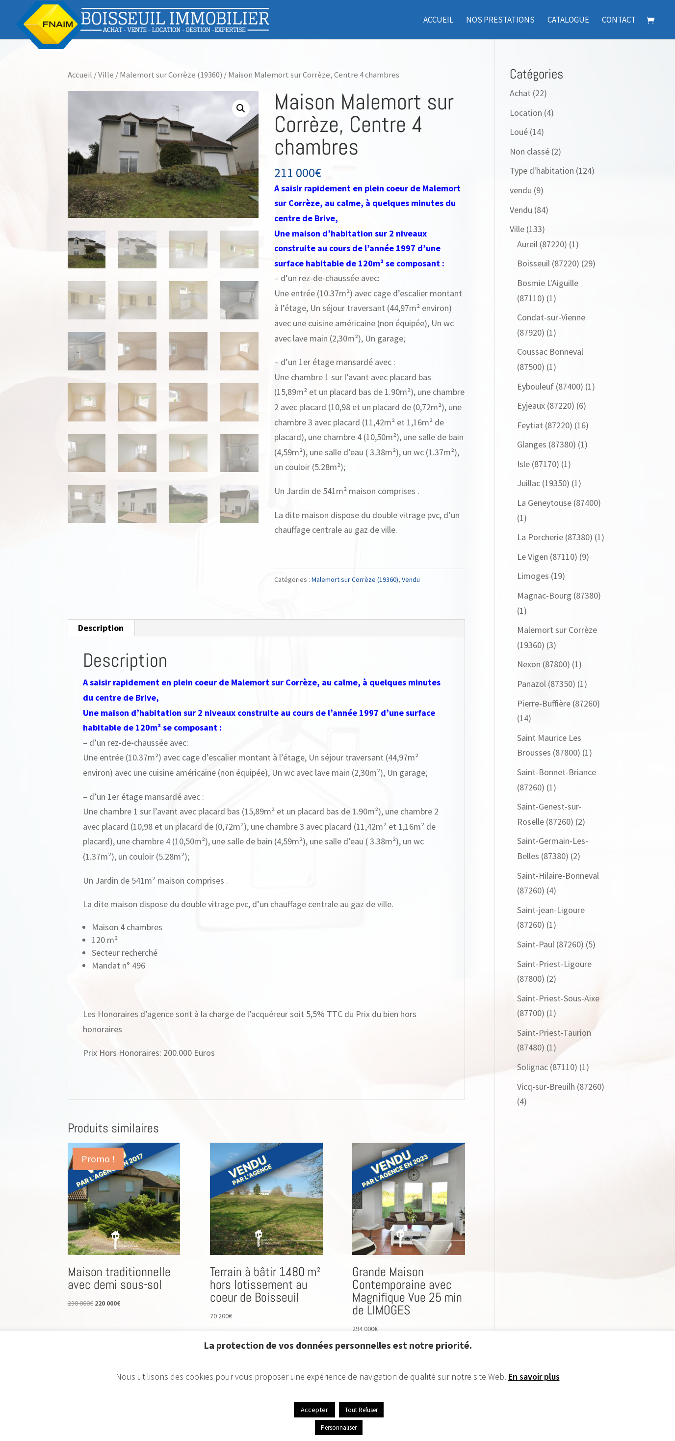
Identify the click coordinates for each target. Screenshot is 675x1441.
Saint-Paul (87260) (550, 944)
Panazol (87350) (546, 683)
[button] (241, 108)
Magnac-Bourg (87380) (559, 595)
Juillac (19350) (543, 483)
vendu (521, 190)
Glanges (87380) (546, 444)
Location (526, 112)
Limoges (533, 575)
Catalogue (568, 20)
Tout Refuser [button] (361, 1410)
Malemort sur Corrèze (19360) (171, 75)
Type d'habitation (542, 170)
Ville (106, 75)
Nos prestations (500, 20)
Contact (619, 20)
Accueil (438, 20)
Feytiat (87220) (544, 425)
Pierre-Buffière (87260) (558, 703)
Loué (519, 131)
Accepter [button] (314, 1409)
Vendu (411, 579)
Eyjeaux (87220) (545, 405)
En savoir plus (534, 1376)
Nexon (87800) (543, 664)
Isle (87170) (538, 464)
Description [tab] (101, 627)
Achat (520, 93)
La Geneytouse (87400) (559, 502)
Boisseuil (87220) (548, 263)
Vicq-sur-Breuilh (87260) (560, 1086)
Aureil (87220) (542, 244)
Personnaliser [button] (339, 1427)
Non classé (529, 151)
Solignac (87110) (547, 1067)
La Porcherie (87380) (555, 537)
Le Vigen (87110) (547, 556)
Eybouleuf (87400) (550, 386)
